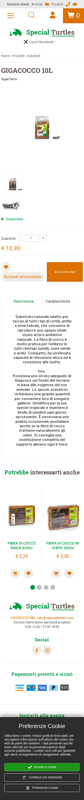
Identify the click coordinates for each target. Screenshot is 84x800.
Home (5, 56)
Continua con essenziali (42, 777)
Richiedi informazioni (22, 276)
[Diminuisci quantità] (22, 238)
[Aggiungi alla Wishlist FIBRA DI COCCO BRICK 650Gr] (28, 573)
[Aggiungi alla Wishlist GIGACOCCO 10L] (6, 267)
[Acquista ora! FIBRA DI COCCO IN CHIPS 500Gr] (56, 573)
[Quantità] (32, 238)
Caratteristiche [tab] (58, 301)
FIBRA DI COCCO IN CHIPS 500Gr (62, 545)
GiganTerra (9, 79)
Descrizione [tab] (24, 301)
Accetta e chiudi (42, 767)
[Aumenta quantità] (43, 238)
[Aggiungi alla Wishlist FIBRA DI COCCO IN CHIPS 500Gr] (69, 573)
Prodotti (18, 56)
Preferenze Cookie (42, 788)
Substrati (33, 56)
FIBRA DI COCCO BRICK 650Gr (22, 545)
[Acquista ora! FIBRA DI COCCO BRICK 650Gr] (15, 573)
